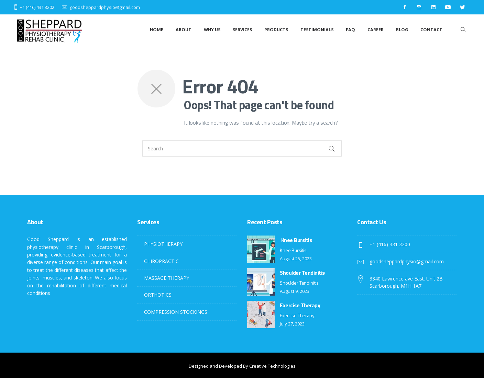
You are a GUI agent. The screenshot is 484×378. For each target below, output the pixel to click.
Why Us (212, 30)
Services (242, 30)
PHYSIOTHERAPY (163, 244)
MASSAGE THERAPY (166, 278)
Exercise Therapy (300, 305)
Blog (402, 30)
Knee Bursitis (296, 240)
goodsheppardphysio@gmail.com (105, 7)
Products (276, 30)
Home (156, 30)
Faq (350, 30)
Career (375, 30)
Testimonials (316, 30)
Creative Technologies (272, 366)
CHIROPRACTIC (161, 261)
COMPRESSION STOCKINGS (175, 312)
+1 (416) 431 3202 (37, 7)
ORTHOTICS (158, 294)
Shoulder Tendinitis (302, 272)
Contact (431, 30)
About (183, 30)
